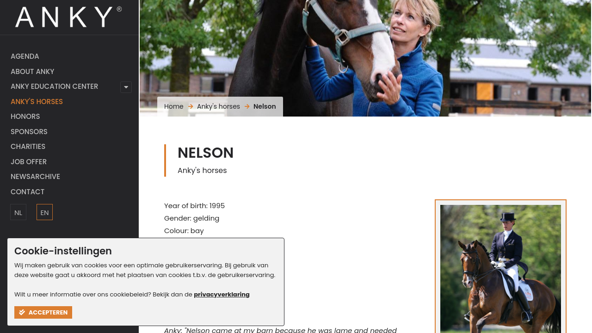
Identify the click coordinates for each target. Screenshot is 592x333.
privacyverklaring (222, 294)
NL (18, 212)
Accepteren (43, 312)
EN (44, 212)
